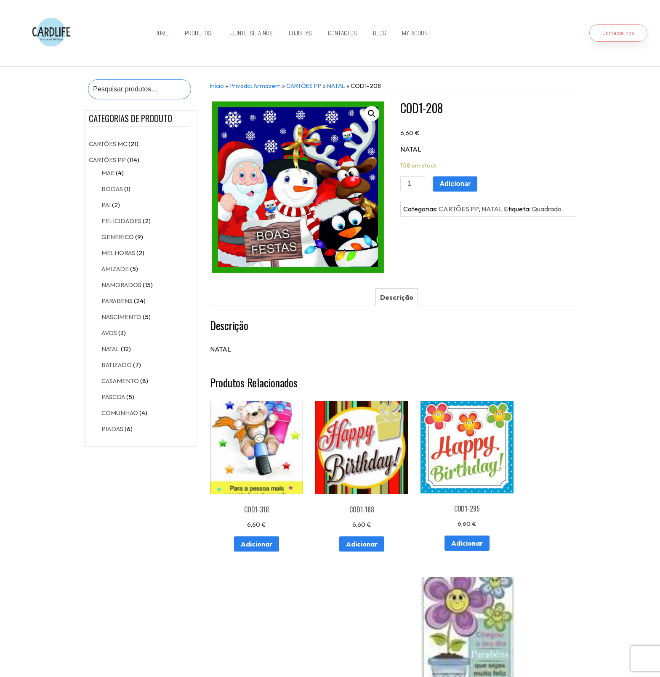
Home (161, 33)
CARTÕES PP (107, 160)
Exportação (330, 615)
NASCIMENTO (121, 317)
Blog (379, 33)
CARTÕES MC (108, 144)
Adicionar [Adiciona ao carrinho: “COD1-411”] (534, 543)
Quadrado (547, 209)
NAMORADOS (121, 285)
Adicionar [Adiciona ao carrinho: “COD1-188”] (345, 531)
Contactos (342, 33)
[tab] (396, 297)
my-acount (416, 33)
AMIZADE (115, 269)
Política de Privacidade (315, 657)
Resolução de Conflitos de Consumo (238, 657)
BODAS (112, 189)
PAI (106, 205)
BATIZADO (116, 365)
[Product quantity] (412, 183)
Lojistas (300, 33)
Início (217, 86)
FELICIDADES (121, 221)
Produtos (200, 33)
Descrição (396, 297)
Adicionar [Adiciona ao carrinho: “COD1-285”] (439, 531)
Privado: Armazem (255, 86)
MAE (107, 173)
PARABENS (117, 301)
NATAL (110, 349)
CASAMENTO (120, 381)
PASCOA (113, 397)
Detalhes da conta (224, 634)
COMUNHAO (119, 413)
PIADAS (112, 429)
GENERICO (117, 237)
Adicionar (455, 183)
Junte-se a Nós (252, 33)
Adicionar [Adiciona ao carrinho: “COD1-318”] (250, 531)
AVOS (109, 333)
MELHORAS (118, 253)
